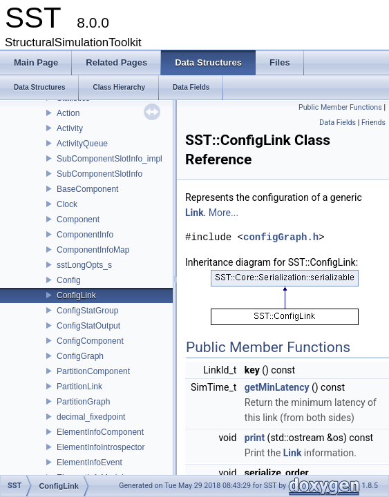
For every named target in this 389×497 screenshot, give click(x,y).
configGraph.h (281, 237)
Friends (373, 122)
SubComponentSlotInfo (99, 174)
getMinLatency (277, 387)
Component (78, 219)
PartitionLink (79, 386)
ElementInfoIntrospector (100, 447)
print (255, 437)
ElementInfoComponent (100, 432)
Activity (70, 128)
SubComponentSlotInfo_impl (109, 159)
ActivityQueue (82, 143)
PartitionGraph (83, 402)
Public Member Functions (340, 107)
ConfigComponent (90, 341)
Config (69, 280)
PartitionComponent (93, 371)
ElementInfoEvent (89, 462)
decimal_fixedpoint (91, 417)
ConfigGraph (80, 356)
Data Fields (337, 122)
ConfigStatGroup (87, 310)
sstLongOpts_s (84, 265)
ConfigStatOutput (88, 326)
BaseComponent (87, 189)
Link (194, 212)
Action (68, 113)
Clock (67, 204)
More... (223, 212)
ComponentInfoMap (93, 250)
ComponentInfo (85, 235)
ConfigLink (76, 295)
